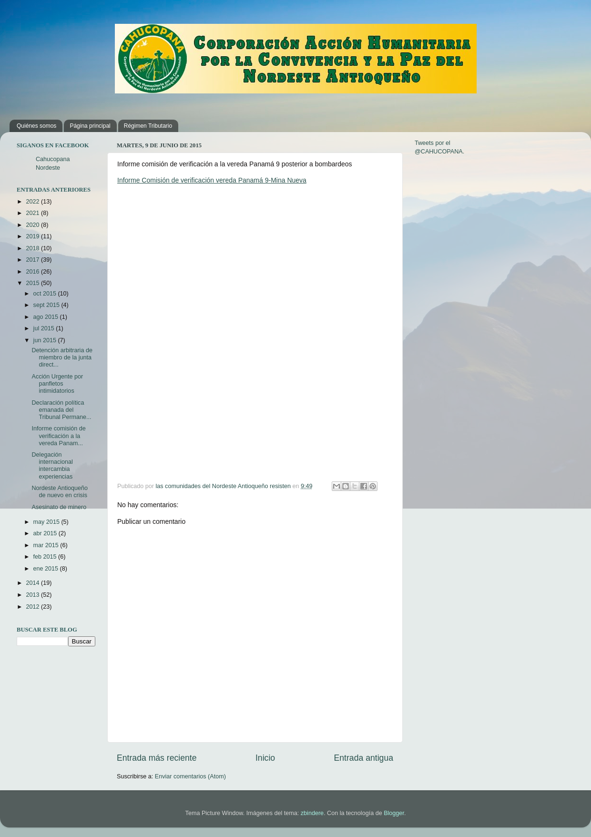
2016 (33, 271)
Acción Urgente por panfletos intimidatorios (57, 383)
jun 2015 (45, 340)
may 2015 (47, 522)
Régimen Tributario (148, 125)
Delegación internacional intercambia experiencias (51, 465)
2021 (33, 213)
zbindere (312, 813)
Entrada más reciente (157, 758)
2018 (33, 248)
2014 (33, 583)
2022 (33, 201)
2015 (33, 283)
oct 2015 (45, 293)
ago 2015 (46, 317)
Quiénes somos (36, 125)
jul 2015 (44, 328)
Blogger (394, 813)
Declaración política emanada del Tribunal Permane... (61, 409)
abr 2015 (46, 533)
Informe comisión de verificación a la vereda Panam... (58, 435)
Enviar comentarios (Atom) (190, 776)
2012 (33, 606)
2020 (33, 225)
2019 (33, 236)
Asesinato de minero (58, 507)
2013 (33, 595)
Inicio (265, 758)
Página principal (90, 125)
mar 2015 (47, 545)
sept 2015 (47, 305)
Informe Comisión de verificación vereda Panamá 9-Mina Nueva (211, 180)
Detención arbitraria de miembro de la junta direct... (61, 357)
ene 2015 (46, 568)
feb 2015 (46, 556)
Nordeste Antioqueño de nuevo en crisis (59, 492)
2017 (33, 259)
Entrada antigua (363, 758)
